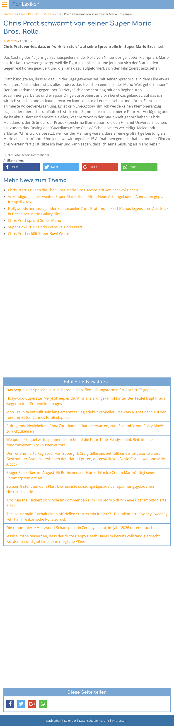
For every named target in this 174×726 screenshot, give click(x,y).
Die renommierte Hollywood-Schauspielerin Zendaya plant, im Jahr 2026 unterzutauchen (82, 527)
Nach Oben (53, 721)
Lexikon (26, 4)
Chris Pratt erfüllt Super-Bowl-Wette (38, 233)
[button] (21, 167)
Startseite (9, 14)
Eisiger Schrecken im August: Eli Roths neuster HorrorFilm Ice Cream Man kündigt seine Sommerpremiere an (80, 475)
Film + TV (25, 14)
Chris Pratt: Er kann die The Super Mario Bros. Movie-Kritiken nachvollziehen (73, 189)
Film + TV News (44, 14)
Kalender (70, 721)
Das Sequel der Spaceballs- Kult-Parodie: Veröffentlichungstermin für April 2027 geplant (81, 389)
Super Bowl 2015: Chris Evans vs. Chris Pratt (45, 227)
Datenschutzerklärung (94, 721)
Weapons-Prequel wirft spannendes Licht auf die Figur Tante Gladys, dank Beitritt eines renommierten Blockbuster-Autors (80, 442)
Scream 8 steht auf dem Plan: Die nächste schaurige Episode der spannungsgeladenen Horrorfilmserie (80, 489)
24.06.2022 (10, 41)
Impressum (119, 721)
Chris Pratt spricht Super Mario (34, 220)
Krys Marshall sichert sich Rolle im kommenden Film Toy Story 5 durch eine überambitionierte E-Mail (86, 503)
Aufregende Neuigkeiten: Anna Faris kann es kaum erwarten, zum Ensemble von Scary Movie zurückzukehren (85, 428)
